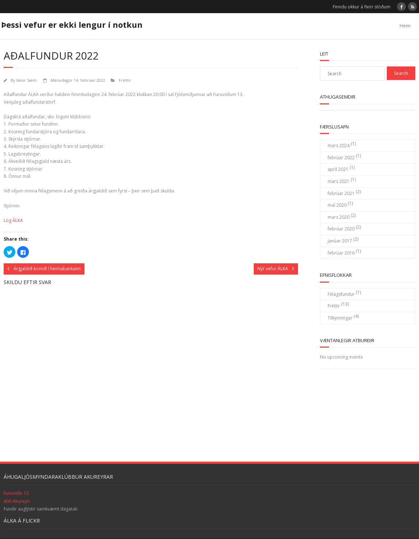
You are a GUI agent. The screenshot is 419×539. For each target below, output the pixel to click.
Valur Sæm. (27, 80)
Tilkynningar (340, 318)
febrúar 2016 (341, 253)
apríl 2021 (338, 169)
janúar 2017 (340, 241)
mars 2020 (339, 217)
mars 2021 (339, 181)
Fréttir (125, 80)
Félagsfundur (341, 294)
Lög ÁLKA (13, 220)
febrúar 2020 (341, 229)
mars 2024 (339, 145)
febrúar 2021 (341, 193)
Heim (405, 26)
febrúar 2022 (341, 157)
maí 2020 (337, 205)
